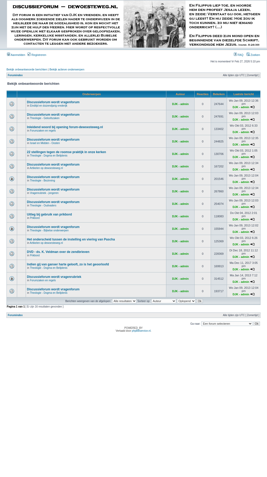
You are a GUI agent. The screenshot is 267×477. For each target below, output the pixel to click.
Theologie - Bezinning (42, 180)
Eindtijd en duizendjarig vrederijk (48, 105)
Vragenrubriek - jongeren (44, 193)
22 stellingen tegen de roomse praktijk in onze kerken (66, 152)
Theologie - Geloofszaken (44, 118)
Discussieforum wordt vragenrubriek (54, 277)
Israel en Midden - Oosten (45, 143)
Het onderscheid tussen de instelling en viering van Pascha (71, 239)
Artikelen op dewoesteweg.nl (46, 168)
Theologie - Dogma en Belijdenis (48, 155)
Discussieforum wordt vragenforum (53, 102)
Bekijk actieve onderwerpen (67, 69)
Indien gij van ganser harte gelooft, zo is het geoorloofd (68, 264)
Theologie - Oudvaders (43, 205)
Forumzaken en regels (43, 130)
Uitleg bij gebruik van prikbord (49, 214)
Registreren (37, 54)
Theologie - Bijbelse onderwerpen (49, 230)
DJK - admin (180, 104)
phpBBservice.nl (141, 330)
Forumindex (15, 75)
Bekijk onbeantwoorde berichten (26, 69)
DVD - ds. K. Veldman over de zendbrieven (58, 252)
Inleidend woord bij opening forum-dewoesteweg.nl (65, 127)
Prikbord (34, 218)
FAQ (238, 54)
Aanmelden (16, 54)
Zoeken (253, 54)
